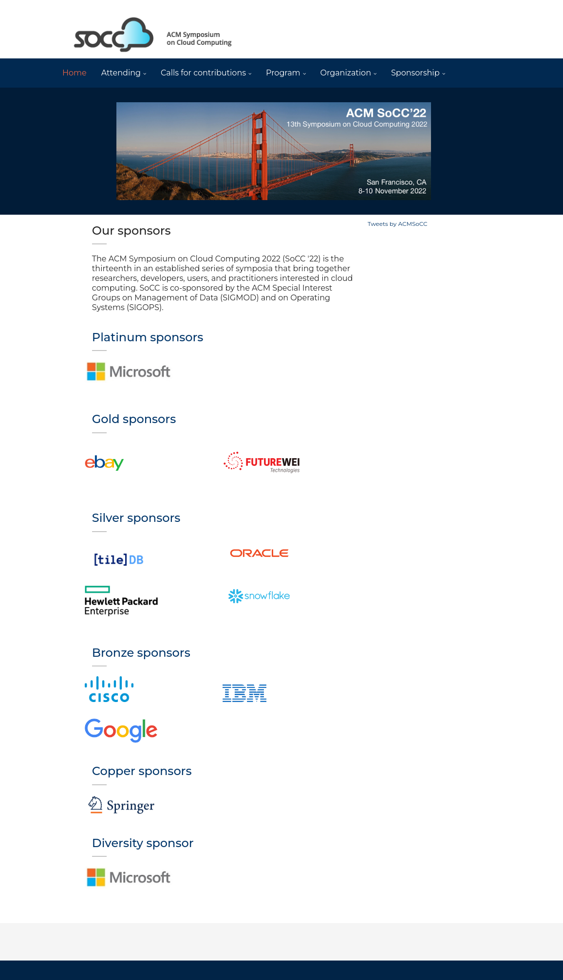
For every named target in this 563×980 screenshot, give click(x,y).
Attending (121, 72)
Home (74, 72)
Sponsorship (415, 72)
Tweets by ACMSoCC (398, 223)
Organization (345, 72)
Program (283, 72)
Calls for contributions (203, 72)
